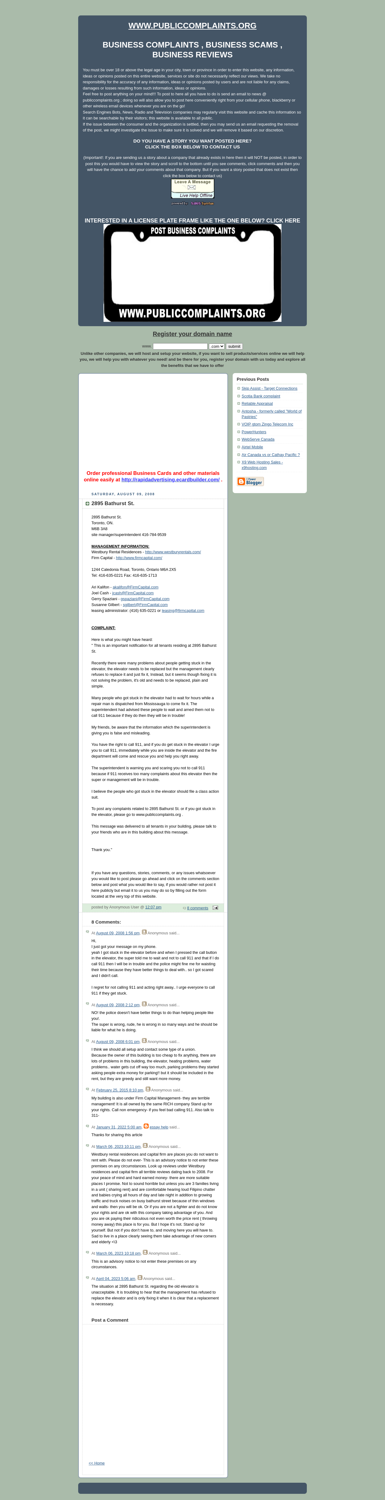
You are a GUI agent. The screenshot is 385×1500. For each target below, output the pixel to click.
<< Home (97, 1463)
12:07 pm (153, 907)
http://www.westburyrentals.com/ (173, 552)
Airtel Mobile (252, 447)
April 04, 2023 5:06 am (115, 1279)
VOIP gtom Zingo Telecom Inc (267, 424)
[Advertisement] (153, 419)
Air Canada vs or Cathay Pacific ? (271, 455)
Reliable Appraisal (257, 403)
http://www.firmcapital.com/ (139, 558)
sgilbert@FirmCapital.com (145, 605)
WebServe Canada (258, 439)
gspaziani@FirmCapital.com (145, 599)
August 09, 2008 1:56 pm (118, 933)
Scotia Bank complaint (261, 396)
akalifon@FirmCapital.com (136, 587)
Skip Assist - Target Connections (270, 388)
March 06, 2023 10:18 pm (118, 1253)
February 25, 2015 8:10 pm (119, 1090)
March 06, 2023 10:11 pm (118, 1147)
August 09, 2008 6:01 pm (118, 1042)
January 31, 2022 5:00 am (119, 1127)
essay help (159, 1127)
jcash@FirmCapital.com (133, 593)
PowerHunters (254, 432)
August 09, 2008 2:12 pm (118, 1005)
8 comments (198, 908)
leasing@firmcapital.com (183, 611)
